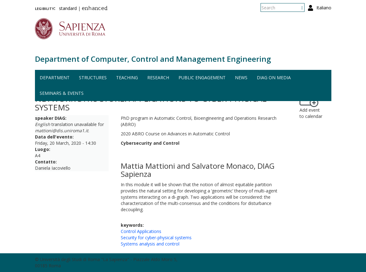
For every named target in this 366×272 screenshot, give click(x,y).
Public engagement (202, 77)
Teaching (127, 77)
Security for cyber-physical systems (156, 237)
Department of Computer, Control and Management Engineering (153, 59)
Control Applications (141, 231)
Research (158, 77)
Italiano (323, 8)
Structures (93, 77)
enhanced (95, 9)
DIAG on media (274, 77)
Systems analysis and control (150, 244)
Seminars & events (62, 93)
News (241, 77)
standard (68, 8)
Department (55, 77)
